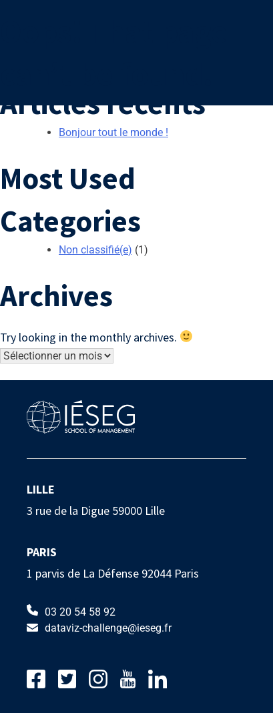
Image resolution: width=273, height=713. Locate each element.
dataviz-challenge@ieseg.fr (99, 628)
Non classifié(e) (95, 249)
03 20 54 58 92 (71, 611)
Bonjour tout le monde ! (113, 132)
